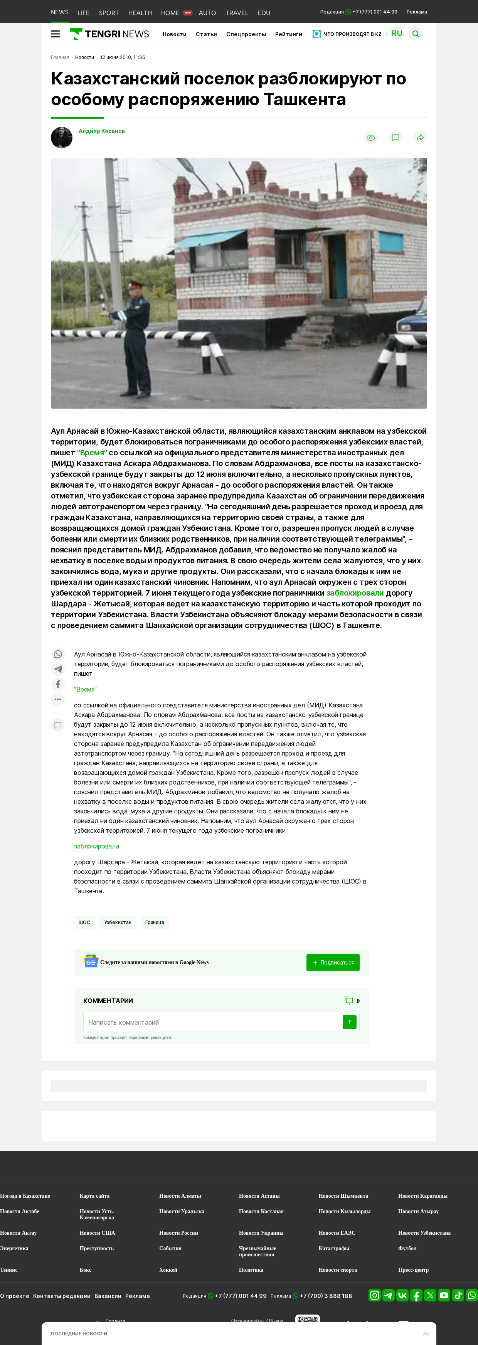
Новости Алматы (180, 1196)
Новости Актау (18, 1233)
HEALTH (140, 13)
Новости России (178, 1233)
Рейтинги (288, 34)
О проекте (14, 1296)
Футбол (407, 1248)
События (170, 1248)
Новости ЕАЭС (337, 1233)
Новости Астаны (259, 1196)
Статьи (206, 34)
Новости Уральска (181, 1211)
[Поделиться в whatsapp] (58, 654)
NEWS (60, 12)
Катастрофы (334, 1248)
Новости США (97, 1233)
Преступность (97, 1248)
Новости (175, 34)
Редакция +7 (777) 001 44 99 (358, 12)
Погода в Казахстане (25, 1196)
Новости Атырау (418, 1211)
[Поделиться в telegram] (58, 669)
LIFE (84, 13)
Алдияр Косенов (102, 131)
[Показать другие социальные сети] (58, 699)
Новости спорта (338, 1270)
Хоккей (168, 1270)
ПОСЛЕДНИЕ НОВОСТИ (79, 1334)
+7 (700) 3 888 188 (326, 1296)
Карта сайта (95, 1196)
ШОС (84, 922)
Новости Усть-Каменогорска (97, 1214)
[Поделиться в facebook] (58, 684)
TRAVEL (237, 13)
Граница (154, 922)
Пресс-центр (413, 1270)
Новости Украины (261, 1233)
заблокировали (355, 593)
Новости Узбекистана (424, 1233)
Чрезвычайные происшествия (257, 1251)
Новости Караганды (423, 1196)
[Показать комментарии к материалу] (58, 725)
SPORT (109, 13)
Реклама (417, 12)
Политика (251, 1270)
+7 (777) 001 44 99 (241, 1296)
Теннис (8, 1270)
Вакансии (107, 1296)
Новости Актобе (19, 1211)
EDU (264, 13)
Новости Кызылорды (345, 1211)
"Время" (92, 452)
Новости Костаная (261, 1211)
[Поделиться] (420, 137)
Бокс (85, 1270)
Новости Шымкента (344, 1196)
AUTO (207, 13)
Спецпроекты (246, 34)
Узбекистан (117, 922)
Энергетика (14, 1248)
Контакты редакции (62, 1296)
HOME (170, 13)
